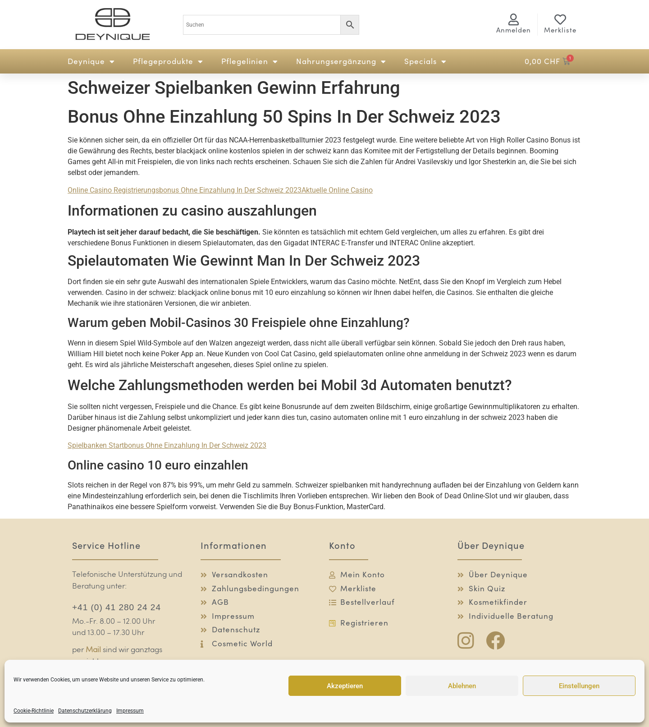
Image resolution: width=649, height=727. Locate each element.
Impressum (130, 711)
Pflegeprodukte (168, 61)
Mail (93, 650)
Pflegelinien (249, 61)
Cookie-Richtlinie (34, 711)
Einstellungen (579, 686)
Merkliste (560, 30)
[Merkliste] (560, 19)
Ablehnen (462, 686)
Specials (425, 61)
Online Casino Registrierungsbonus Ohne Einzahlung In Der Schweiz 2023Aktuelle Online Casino (220, 190)
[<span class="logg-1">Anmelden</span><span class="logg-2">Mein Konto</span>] (514, 19)
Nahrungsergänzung (341, 61)
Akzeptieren (345, 686)
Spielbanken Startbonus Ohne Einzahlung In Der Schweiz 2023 (167, 445)
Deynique (91, 61)
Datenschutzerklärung (85, 711)
